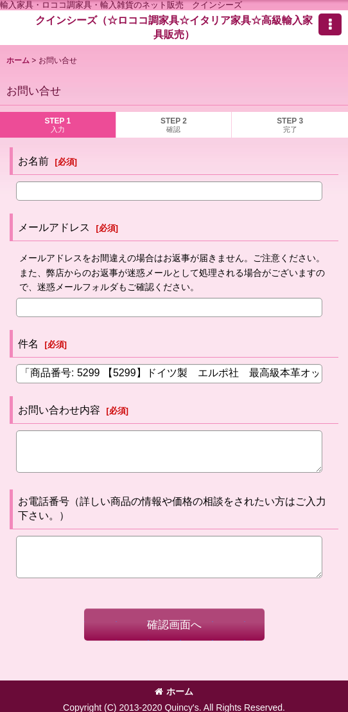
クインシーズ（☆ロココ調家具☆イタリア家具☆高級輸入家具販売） (174, 27)
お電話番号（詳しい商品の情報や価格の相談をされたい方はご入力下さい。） (172, 508)
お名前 (33, 161)
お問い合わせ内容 (59, 409)
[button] (330, 24)
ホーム (174, 691)
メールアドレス (54, 227)
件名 (28, 343)
